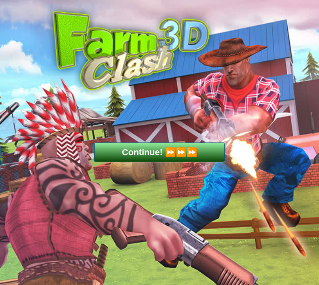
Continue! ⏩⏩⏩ (159, 152)
